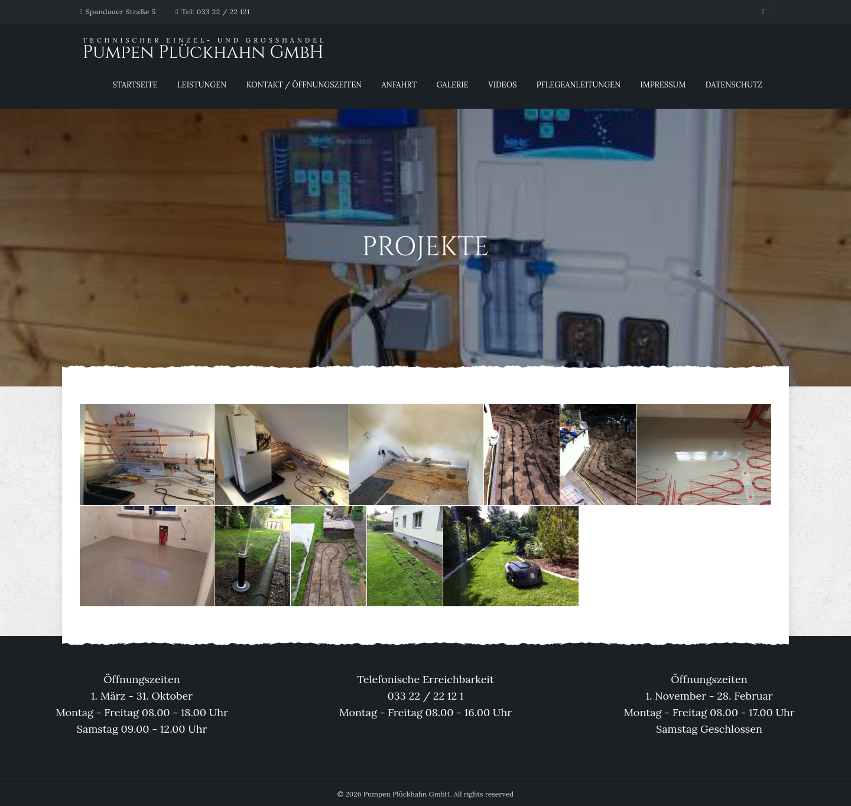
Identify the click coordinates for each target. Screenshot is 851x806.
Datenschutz (734, 85)
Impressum (663, 85)
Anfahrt (399, 85)
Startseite (134, 85)
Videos (502, 85)
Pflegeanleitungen (579, 85)
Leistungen (201, 85)
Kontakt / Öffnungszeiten (304, 85)
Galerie (452, 85)
